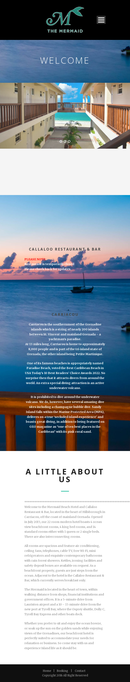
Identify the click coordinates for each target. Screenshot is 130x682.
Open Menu (101, 20)
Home (47, 671)
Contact (80, 671)
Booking (62, 671)
